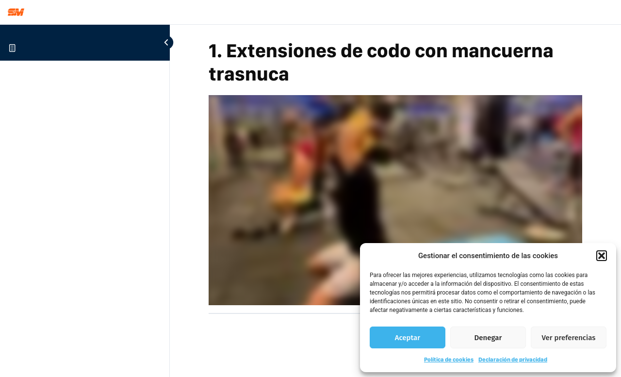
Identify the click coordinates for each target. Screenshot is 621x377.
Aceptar (407, 337)
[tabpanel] (395, 200)
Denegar (488, 337)
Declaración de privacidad (512, 359)
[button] (601, 256)
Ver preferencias (569, 337)
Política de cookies (449, 359)
